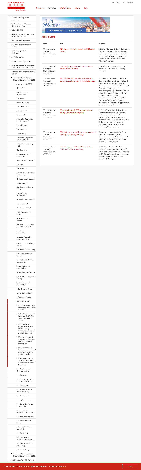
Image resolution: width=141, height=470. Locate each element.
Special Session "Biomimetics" (22, 194)
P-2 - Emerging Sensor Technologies (24, 428)
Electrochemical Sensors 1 (26, 160)
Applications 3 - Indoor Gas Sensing (26, 277)
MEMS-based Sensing (24, 297)
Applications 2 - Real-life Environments (25, 261)
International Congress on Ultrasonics (20, 18)
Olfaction (20, 164)
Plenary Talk (21, 88)
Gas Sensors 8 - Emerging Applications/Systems (25, 225)
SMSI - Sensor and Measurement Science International (22, 35)
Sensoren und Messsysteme (20, 40)
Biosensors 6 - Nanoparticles (21, 232)
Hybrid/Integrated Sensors (26, 272)
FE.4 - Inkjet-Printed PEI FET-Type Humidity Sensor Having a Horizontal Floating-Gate (27, 340)
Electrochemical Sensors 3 (26, 200)
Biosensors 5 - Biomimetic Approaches (25, 174)
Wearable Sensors (23, 102)
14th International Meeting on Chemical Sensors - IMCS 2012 (24, 455)
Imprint (123, 2)
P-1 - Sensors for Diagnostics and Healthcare (26, 411)
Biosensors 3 (21, 133)
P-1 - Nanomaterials (23, 396)
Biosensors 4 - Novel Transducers (24, 155)
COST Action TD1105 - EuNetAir (22, 460)
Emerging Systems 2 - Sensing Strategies (24, 238)
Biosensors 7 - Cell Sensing (26, 249)
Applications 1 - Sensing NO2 (25, 145)
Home (112, 2)
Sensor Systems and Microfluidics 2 (23, 284)
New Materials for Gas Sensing (25, 254)
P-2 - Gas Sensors (23, 433)
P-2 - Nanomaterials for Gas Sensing (25, 444)
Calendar (77, 8)
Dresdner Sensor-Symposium (21, 61)
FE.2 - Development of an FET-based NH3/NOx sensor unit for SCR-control (26, 317)
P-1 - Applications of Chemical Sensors (23, 370)
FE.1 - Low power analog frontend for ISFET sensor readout (26, 307)
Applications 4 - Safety (24, 293)
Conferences (40, 8)
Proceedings (52, 8)
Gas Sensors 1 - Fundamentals (22, 93)
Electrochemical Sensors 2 (26, 179)
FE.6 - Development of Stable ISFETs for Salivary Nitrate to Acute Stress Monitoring (26, 361)
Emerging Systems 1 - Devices (24, 219)
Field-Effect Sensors (23, 301)
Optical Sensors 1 (23, 107)
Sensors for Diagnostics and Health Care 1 (25, 120)
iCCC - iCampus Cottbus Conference (19, 52)
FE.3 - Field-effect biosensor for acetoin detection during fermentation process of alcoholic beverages (26, 328)
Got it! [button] (130, 466)
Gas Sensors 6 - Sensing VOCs (25, 188)
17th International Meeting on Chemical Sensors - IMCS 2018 (24, 79)
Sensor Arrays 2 (22, 204)
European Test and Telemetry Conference (21, 45)
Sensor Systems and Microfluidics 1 (23, 267)
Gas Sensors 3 (22, 129)
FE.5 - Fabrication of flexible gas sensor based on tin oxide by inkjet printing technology (27, 351)
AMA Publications (65, 8)
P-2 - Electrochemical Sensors (24, 421)
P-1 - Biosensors (22, 375)
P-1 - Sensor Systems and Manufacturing (25, 405)
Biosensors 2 (21, 115)
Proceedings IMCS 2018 (23, 84)
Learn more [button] (62, 466)
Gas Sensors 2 (22, 111)
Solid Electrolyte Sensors (25, 289)
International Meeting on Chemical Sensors (23, 72)
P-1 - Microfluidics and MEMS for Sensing (24, 390)
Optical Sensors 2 (23, 125)
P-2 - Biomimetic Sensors (25, 416)
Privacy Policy (130, 2)
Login (86, 8)
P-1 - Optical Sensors (24, 400)
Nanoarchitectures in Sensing (24, 213)
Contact (118, 2)
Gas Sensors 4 (22, 150)
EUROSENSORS (17, 30)
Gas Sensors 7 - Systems (25, 208)
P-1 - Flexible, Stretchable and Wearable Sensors (25, 380)
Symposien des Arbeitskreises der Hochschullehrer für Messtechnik (23, 66)
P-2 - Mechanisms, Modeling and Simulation (25, 438)
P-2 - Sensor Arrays (23, 450)
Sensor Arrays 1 (22, 183)
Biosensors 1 (21, 98)
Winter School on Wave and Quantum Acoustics (21, 25)
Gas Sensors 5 (22, 168)
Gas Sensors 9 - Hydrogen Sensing (26, 244)
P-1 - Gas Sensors (23, 385)
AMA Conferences (17, 57)
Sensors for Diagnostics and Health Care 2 (25, 138)
